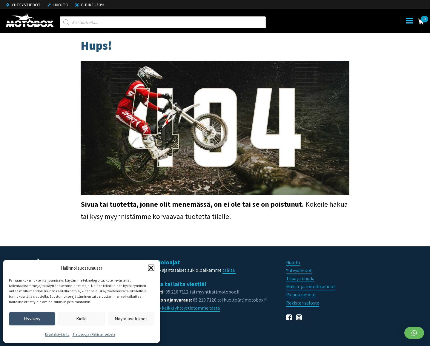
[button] (151, 268)
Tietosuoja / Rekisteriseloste (94, 334)
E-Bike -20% (90, 4)
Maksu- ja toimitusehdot (310, 286)
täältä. (229, 270)
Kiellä (81, 319)
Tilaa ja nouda (300, 278)
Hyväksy (32, 319)
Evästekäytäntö (57, 334)
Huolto (57, 4)
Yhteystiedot (23, 4)
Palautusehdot (301, 294)
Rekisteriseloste (302, 303)
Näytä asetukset (131, 319)
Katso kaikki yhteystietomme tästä (184, 308)
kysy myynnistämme (120, 216)
